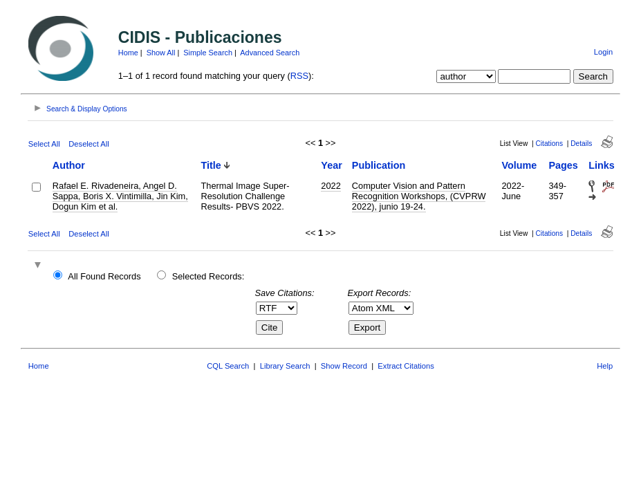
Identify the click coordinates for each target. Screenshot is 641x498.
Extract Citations (406, 366)
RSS (299, 76)
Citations (549, 143)
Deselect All (88, 144)
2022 (330, 186)
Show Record (344, 366)
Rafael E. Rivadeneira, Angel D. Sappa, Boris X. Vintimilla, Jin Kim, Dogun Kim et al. (120, 196)
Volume (519, 165)
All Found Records (104, 276)
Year (331, 165)
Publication (379, 165)
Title (211, 165)
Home (128, 52)
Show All (161, 52)
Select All (44, 144)
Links (601, 165)
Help (605, 366)
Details (581, 143)
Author (69, 165)
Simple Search (207, 52)
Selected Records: (208, 276)
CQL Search (228, 366)
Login (603, 52)
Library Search (285, 366)
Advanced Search (269, 52)
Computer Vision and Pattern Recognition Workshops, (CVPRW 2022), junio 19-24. (419, 196)
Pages (562, 165)
